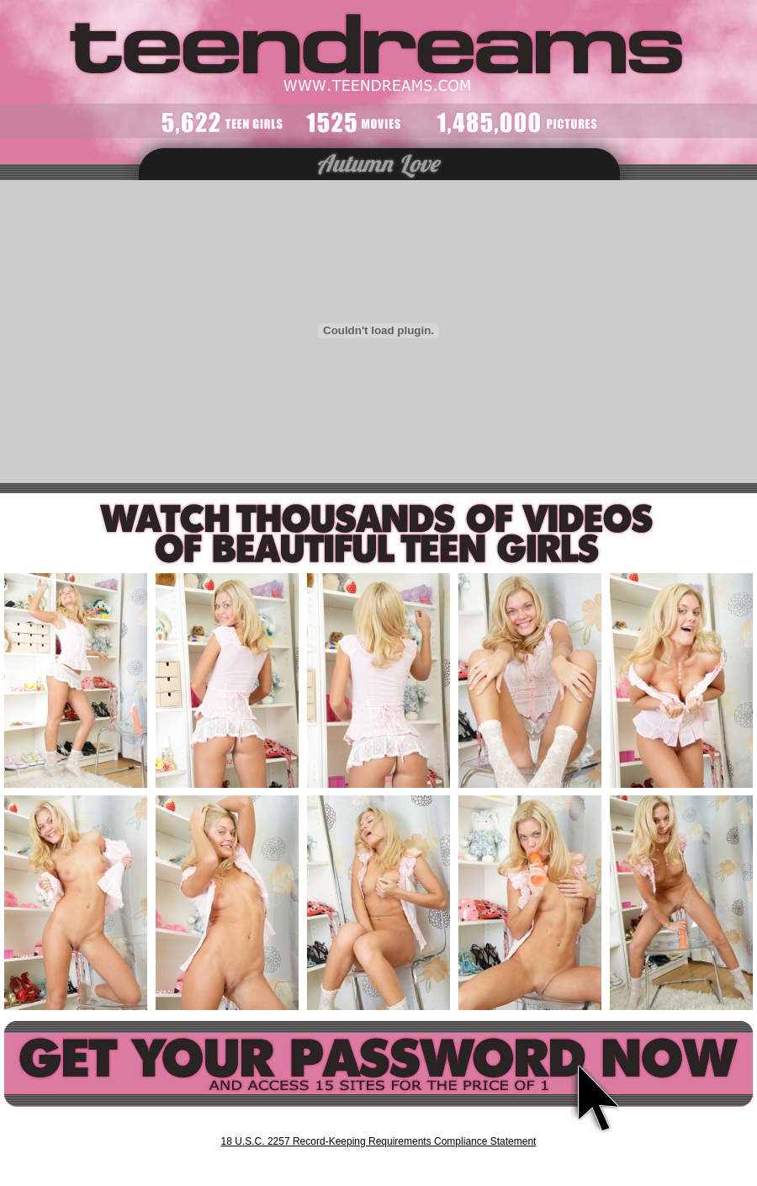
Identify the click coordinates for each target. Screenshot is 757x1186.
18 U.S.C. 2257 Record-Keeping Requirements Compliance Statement (379, 1141)
